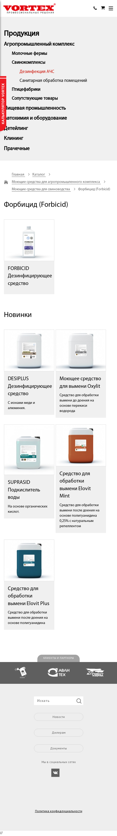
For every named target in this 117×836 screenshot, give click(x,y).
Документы (58, 748)
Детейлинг (16, 128)
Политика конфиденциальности (58, 811)
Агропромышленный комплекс (39, 44)
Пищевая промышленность (35, 108)
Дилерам (59, 732)
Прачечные (17, 148)
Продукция (21, 34)
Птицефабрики (26, 89)
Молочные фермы (29, 53)
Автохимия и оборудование (35, 118)
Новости (58, 717)
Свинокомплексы (28, 62)
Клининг (13, 138)
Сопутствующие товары (35, 98)
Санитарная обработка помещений (53, 80)
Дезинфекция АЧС (37, 72)
